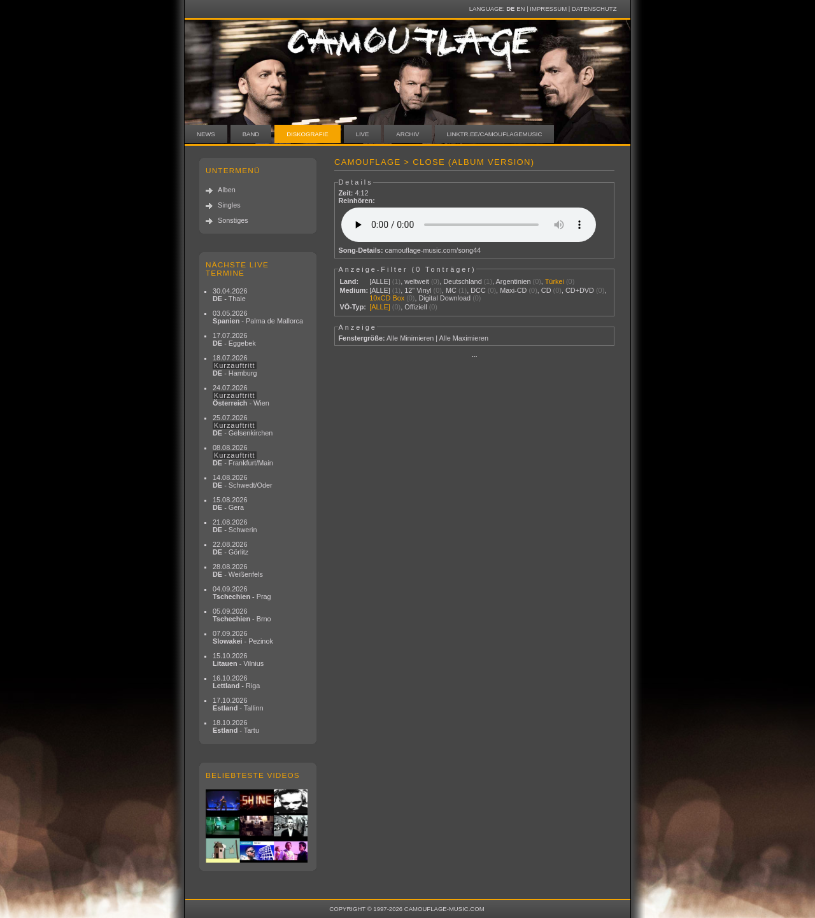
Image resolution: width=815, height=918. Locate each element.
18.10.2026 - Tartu (236, 726)
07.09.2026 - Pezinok (243, 637)
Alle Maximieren (463, 338)
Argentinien (513, 281)
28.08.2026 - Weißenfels (238, 570)
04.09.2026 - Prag (242, 592)
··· (474, 356)
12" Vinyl (417, 290)
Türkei (554, 281)
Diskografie (307, 134)
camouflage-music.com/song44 (433, 250)
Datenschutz (594, 8)
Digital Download (445, 298)
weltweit (416, 281)
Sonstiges (233, 220)
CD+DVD (579, 290)
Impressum (548, 8)
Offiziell (415, 307)
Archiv (407, 134)
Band (251, 134)
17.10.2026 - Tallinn (238, 704)
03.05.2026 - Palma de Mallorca (258, 317)
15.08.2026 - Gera (230, 503)
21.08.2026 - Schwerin (235, 525)
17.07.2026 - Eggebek (234, 339)
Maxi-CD (513, 290)
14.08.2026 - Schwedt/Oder (243, 481)
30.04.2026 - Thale (230, 294)
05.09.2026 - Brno (242, 615)
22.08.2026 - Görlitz (230, 548)
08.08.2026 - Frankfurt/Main (243, 455)
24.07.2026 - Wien (241, 395)
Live (362, 134)
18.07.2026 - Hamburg (235, 365)
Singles (229, 205)
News (206, 134)
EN (520, 8)
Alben (227, 190)
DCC (478, 290)
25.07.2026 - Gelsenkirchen (243, 425)
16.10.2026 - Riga (236, 681)
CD (546, 290)
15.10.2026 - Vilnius (238, 659)
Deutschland (462, 281)
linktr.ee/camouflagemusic (494, 134)
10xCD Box (386, 298)
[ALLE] (379, 281)
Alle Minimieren (410, 338)
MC (451, 290)
